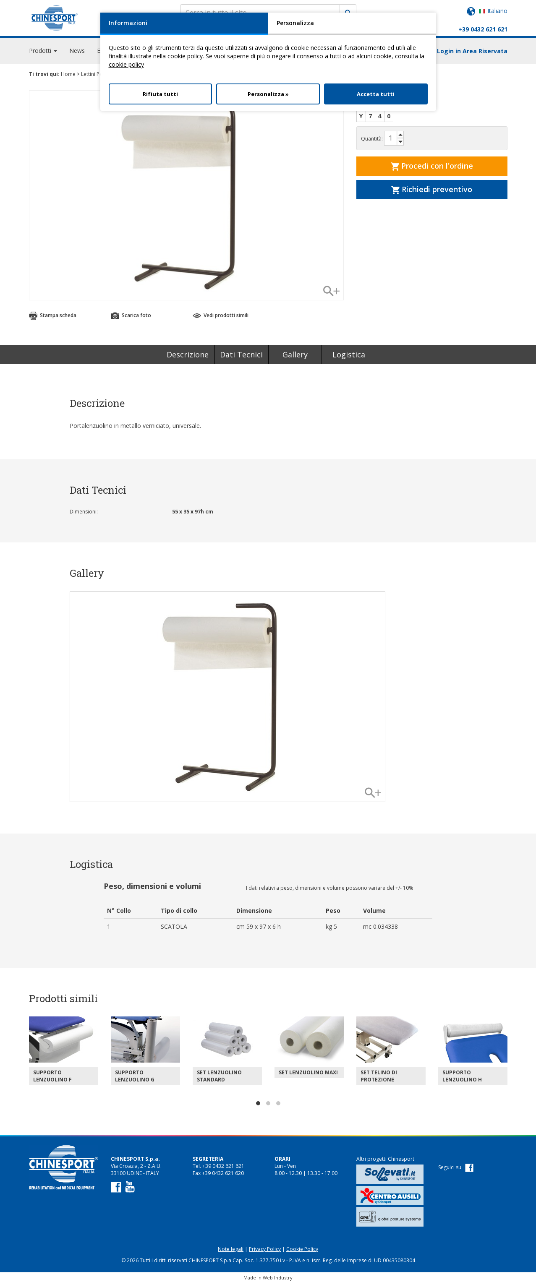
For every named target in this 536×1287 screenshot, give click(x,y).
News (77, 54)
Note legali (230, 1252)
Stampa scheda (52, 319)
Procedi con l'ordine (432, 169)
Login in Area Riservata (472, 55)
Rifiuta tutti (160, 94)
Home (68, 77)
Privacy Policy (265, 1252)
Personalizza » (268, 94)
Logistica (348, 358)
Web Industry (278, 1281)
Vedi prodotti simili (220, 319)
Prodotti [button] (43, 54)
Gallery (295, 358)
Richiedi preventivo (431, 193)
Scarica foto (131, 319)
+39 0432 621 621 (482, 29)
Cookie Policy (302, 1252)
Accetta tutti (376, 94)
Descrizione (188, 358)
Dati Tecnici (241, 358)
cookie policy (126, 64)
